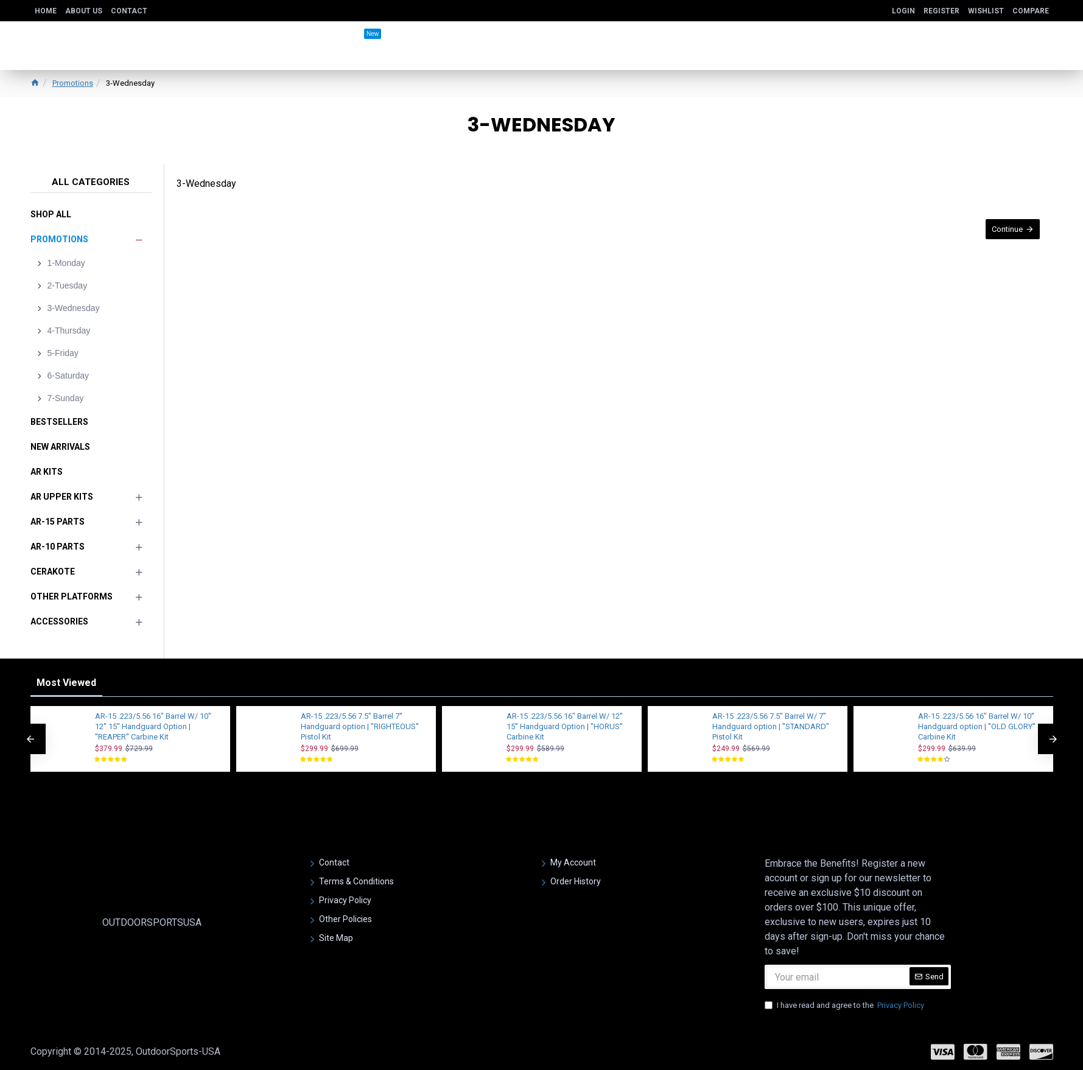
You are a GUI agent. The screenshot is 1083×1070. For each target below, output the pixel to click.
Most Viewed (66, 682)
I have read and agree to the (845, 1005)
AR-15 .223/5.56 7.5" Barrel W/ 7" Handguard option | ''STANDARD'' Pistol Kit (770, 726)
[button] (30, 739)
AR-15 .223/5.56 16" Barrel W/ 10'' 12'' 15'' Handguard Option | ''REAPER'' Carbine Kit (153, 726)
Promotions (72, 83)
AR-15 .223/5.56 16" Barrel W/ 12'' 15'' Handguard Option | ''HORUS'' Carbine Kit (564, 726)
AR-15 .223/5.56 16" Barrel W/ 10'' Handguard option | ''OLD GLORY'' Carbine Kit (977, 726)
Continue (1002, 234)
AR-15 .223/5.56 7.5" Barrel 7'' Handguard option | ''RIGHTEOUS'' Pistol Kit (360, 726)
